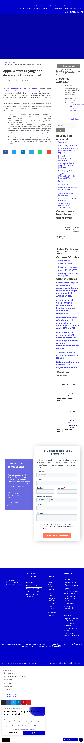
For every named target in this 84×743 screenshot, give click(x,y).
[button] (5, 152)
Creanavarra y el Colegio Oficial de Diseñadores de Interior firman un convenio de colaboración (65, 307)
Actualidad (70, 8)
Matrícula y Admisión (68, 145)
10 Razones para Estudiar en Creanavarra (65, 205)
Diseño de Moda (65, 263)
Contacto (79, 11)
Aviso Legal (53, 663)
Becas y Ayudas (65, 170)
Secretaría (63, 142)
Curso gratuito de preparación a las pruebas (66, 165)
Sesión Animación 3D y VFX (66, 400)
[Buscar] (60, 130)
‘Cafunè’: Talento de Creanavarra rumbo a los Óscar (67, 355)
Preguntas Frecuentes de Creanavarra (68, 188)
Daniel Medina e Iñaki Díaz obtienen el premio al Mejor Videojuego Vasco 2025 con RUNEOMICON (67, 323)
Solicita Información (71, 740)
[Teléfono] (8, 495)
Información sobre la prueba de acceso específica (68, 150)
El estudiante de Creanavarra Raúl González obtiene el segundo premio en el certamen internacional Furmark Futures (67, 340)
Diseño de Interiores (67, 267)
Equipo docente (50, 595)
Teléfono (16, 493)
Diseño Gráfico (65, 260)
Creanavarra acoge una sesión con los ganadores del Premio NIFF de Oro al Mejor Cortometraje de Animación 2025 (68, 289)
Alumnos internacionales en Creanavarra (66, 175)
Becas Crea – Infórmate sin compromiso (64, 158)
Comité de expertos (51, 590)
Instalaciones (52, 603)
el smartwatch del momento (22, 88)
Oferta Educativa (35, 8)
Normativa (63, 184)
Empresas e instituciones (54, 8)
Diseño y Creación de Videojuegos (68, 274)
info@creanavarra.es (13, 584)
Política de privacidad (65, 663)
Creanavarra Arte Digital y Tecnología (22, 663)
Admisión (79, 8)
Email (15, 503)
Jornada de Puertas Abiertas (67, 199)
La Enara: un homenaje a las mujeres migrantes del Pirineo (67, 365)
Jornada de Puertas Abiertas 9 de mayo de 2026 (67, 428)
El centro (24, 8)
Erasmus (62, 181)
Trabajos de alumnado (52, 599)
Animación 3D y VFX (67, 270)
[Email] (9, 504)
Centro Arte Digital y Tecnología (51, 584)
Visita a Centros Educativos (65, 194)
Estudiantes (69, 11)
